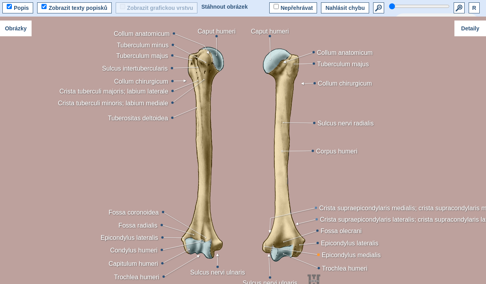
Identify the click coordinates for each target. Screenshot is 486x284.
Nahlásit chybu (345, 8)
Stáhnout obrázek (224, 7)
